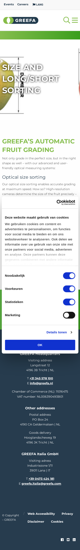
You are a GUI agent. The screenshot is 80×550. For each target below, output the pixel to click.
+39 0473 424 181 (41, 479)
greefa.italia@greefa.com (41, 483)
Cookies (57, 521)
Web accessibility (41, 514)
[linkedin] (74, 539)
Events (9, 4)
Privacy (67, 514)
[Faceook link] (62, 539)
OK (40, 345)
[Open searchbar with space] (66, 20)
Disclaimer (36, 521)
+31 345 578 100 (41, 378)
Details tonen (57, 332)
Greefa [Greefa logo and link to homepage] (21, 20)
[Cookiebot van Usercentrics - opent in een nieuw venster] (57, 202)
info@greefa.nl (41, 383)
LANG (38, 4)
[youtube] (68, 539)
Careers (22, 4)
